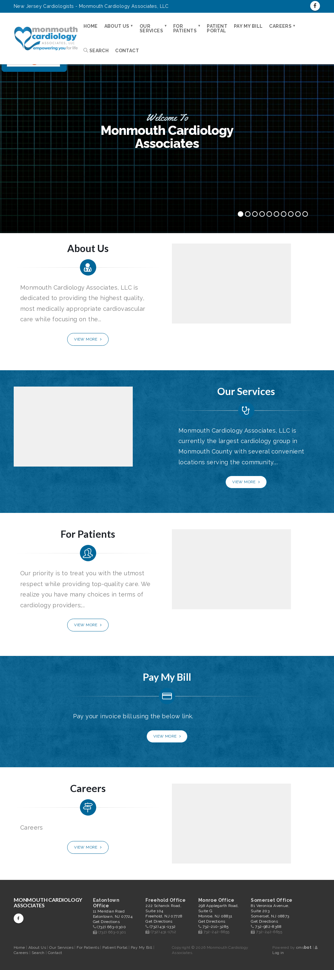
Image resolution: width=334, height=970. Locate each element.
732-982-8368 (268, 926)
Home (91, 26)
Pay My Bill (248, 26)
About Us (116, 26)
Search (96, 50)
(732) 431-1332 (163, 926)
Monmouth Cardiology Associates (48, 902)
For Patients (185, 28)
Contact (127, 50)
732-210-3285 (216, 926)
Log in (278, 952)
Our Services (151, 28)
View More (87, 339)
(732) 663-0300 (111, 927)
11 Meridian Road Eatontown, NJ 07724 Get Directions (113, 916)
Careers (280, 26)
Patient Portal (217, 28)
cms (303, 947)
